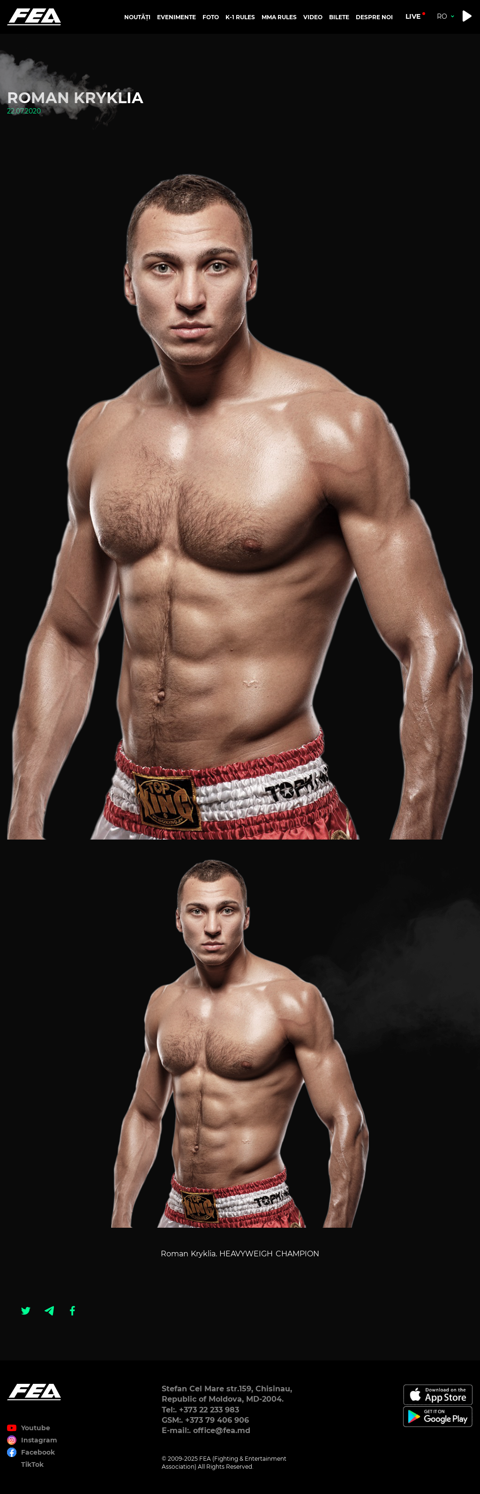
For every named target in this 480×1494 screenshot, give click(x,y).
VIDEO (312, 17)
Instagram (39, 1440)
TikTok (32, 1464)
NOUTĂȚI (137, 17)
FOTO (210, 17)
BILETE (339, 17)
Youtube (35, 1428)
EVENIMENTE (176, 17)
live (412, 16)
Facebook (38, 1452)
